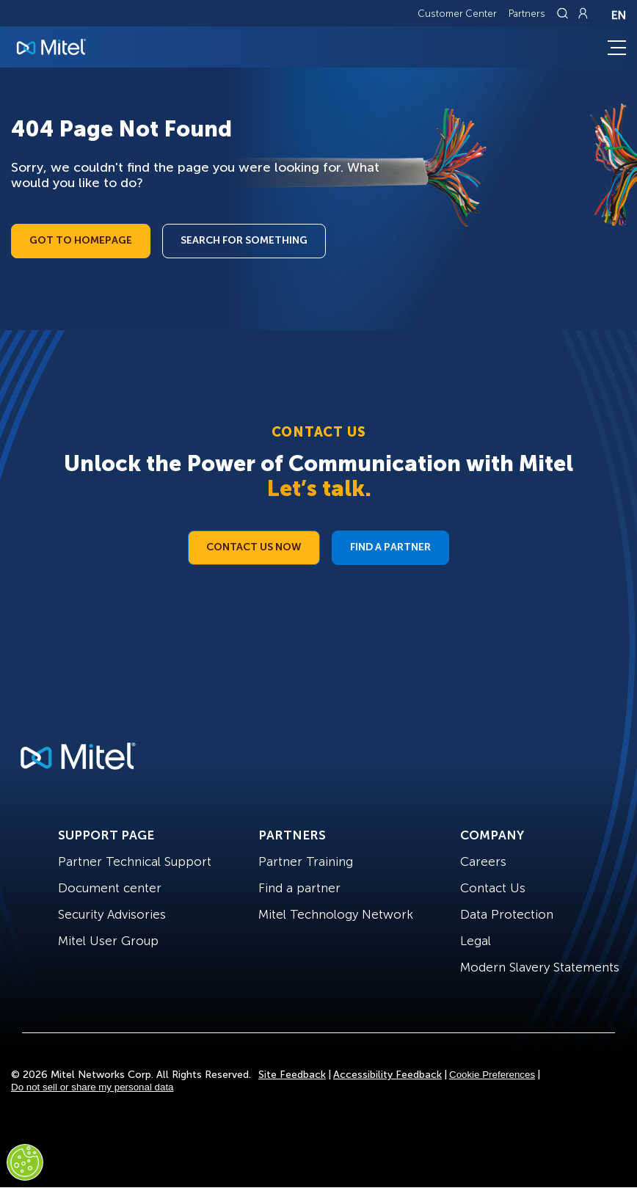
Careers (483, 861)
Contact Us (492, 888)
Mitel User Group (108, 940)
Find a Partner (390, 547)
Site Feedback (292, 1074)
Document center (109, 888)
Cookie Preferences (492, 1074)
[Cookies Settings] (25, 1162)
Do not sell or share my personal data (92, 1087)
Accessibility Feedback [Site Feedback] (387, 1074)
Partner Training (305, 861)
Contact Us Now (254, 547)
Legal (475, 940)
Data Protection (506, 914)
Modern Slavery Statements (539, 967)
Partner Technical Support (134, 861)
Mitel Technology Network (335, 914)
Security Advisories (112, 914)
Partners (527, 13)
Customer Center (457, 13)
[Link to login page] (582, 13)
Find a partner (299, 888)
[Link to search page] (564, 13)
